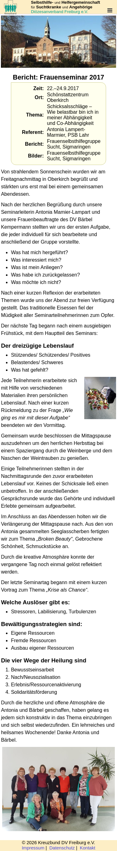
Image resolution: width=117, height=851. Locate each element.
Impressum (33, 847)
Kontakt (87, 847)
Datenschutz (62, 847)
